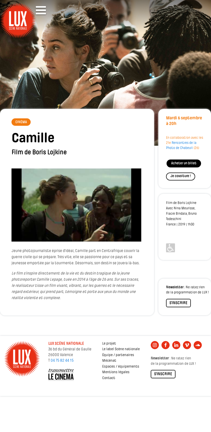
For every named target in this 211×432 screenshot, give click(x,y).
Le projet (109, 344)
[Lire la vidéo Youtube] (76, 205)
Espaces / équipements (120, 367)
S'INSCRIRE (178, 303)
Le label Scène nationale (121, 349)
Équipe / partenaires (118, 355)
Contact (108, 378)
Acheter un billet (183, 163)
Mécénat (109, 361)
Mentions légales (116, 372)
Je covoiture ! (180, 176)
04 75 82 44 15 (62, 361)
